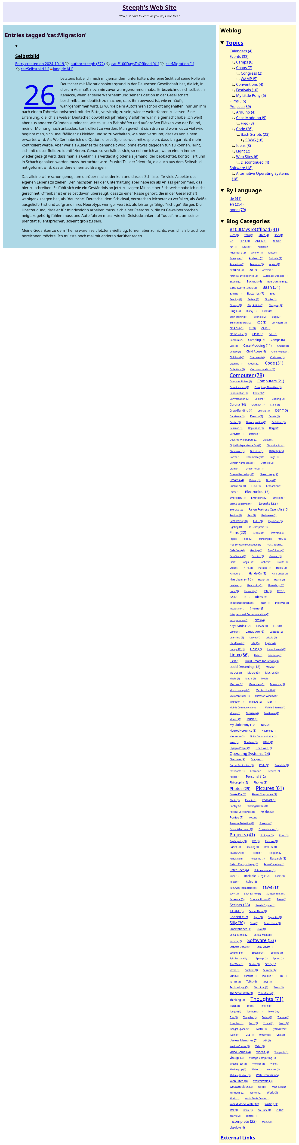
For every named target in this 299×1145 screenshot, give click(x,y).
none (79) (238, 209)
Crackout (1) (258, 404)
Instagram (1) (237, 608)
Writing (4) (271, 1104)
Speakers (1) (258, 952)
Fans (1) (251, 515)
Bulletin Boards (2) (240, 322)
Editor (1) (234, 492)
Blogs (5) (235, 311)
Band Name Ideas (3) (243, 288)
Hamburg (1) (236, 573)
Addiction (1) (264, 246)
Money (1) (235, 713)
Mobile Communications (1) (244, 707)
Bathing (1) (235, 293)
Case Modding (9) (251, 117)
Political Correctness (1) (242, 811)
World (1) (234, 1098)
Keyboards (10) (240, 626)
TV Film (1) (235, 981)
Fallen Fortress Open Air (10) (268, 509)
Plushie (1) (250, 800)
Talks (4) (251, 981)
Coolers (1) (260, 398)
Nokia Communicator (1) (263, 736)
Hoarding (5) (276, 585)
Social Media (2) (239, 934)
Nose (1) (234, 742)
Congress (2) (251, 73)
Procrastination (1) (268, 829)
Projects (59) (240, 106)
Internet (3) (257, 608)
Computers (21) (270, 381)
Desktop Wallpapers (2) (243, 439)
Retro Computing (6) (244, 864)
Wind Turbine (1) (280, 1086)
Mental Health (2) (266, 690)
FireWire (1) (258, 533)
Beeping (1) (236, 299)
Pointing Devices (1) (257, 806)
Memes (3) (236, 684)
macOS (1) (267, 1121)
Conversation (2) (239, 398)
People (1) (235, 776)
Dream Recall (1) (254, 468)
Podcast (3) (269, 800)
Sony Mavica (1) (265, 946)
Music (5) (252, 719)
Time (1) (249, 1005)
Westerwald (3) (262, 1081)
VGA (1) (267, 1040)
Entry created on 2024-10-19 (40, 63)
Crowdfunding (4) (241, 410)
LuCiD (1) (234, 661)
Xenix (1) (248, 1110)
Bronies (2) (260, 316)
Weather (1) (273, 1069)
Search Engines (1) (265, 905)
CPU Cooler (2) (238, 334)
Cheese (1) (235, 351)
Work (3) (272, 1092)
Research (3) (278, 858)
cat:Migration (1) (180, 63)
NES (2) (265, 724)
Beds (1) (274, 293)
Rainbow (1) (271, 841)
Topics (234, 42)
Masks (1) (235, 678)
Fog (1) (233, 538)
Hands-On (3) (257, 573)
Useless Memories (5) (243, 1040)
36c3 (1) (278, 235)
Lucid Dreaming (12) (245, 666)
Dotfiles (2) (267, 462)
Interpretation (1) (239, 620)
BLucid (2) (235, 281)
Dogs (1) (274, 457)
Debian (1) (235, 422)
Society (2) (236, 941)
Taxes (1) (266, 981)
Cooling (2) (278, 398)
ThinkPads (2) (266, 993)
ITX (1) (246, 597)
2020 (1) (248, 235)
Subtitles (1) (251, 970)
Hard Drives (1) (279, 573)
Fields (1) (258, 521)
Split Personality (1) (240, 958)
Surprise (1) (250, 975)
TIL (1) (283, 975)
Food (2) (247, 538)
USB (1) (250, 1034)
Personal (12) (256, 776)
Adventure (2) (238, 252)
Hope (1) (234, 591)
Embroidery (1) (238, 497)
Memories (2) (257, 684)
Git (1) (233, 562)
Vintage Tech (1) (238, 1063)
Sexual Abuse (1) (258, 911)
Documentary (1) (255, 457)
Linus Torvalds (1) (276, 649)
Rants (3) (235, 847)
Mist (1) (271, 701)
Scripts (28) (240, 904)
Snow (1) (261, 929)
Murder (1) (235, 719)
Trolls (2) (284, 1023)
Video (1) (260, 1046)
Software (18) (241, 167)
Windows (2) (237, 1092)
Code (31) (274, 363)
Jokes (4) (259, 620)
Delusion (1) (236, 428)
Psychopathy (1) (238, 841)
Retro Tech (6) (239, 870)
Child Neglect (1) (280, 351)
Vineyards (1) (281, 1052)
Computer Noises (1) (241, 381)
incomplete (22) (243, 1121)
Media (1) (266, 678)
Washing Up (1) (238, 1069)
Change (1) (283, 345)
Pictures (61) (270, 788)
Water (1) (256, 1069)
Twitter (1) (261, 1029)
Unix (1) (281, 1034)
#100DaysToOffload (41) (254, 229)
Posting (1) (254, 817)
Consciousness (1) (239, 387)
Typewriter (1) (279, 1029)
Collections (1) (237, 369)
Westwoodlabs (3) (241, 1087)
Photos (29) (240, 788)
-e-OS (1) (234, 235)
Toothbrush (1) (254, 1011)
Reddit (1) (258, 852)
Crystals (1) (264, 410)
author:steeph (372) (88, 63)
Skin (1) (254, 923)
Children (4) (257, 357)
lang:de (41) (63, 68)
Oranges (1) (257, 759)
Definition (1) (278, 422)
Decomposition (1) (256, 422)
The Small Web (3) (241, 993)
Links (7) (256, 649)
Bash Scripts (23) (255, 134)
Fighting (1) (236, 527)
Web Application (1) (240, 1075)
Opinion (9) (237, 759)
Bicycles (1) (270, 299)
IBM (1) (267, 591)
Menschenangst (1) (240, 690)
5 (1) (232, 241)
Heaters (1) (235, 585)
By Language (244, 190)
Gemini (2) (258, 556)
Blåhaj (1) (251, 311)
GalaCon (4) (237, 550)
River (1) (234, 876)
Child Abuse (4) (256, 351)
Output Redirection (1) (242, 765)
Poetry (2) (235, 806)
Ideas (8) (243, 145)
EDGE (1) (256, 486)
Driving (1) (254, 480)
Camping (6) (256, 340)
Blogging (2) (276, 305)
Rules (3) (251, 882)
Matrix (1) (250, 678)
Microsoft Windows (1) (267, 696)
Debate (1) (274, 416)
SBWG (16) (254, 140)
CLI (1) (252, 328)
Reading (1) (253, 847)
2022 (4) (264, 235)
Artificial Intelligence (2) (244, 275)
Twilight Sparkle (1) (240, 1029)
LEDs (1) (277, 626)
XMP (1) (234, 1110)
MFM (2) (270, 667)
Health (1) (263, 579)
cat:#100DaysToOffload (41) (135, 63)
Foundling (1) (265, 538)
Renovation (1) (237, 858)
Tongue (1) (235, 1011)
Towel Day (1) (275, 1011)
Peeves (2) (274, 771)
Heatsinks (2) (254, 585)
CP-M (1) (265, 328)
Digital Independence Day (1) (245, 445)
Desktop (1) (255, 433)
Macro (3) (253, 673)
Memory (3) (277, 684)
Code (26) (244, 128)
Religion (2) (275, 852)
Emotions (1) (280, 497)
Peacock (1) (256, 771)
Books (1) (267, 311)
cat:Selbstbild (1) (35, 68)
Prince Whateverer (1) (241, 829)
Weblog (230, 30)
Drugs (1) (271, 480)
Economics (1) (273, 486)
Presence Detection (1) (242, 823)
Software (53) (261, 940)
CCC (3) (261, 322)
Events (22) (268, 503)
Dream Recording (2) (242, 474)
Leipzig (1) (271, 637)
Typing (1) (235, 1034)
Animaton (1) (257, 264)
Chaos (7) (244, 67)
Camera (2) (236, 340)
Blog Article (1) (255, 305)
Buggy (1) (277, 316)
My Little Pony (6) (251, 95)
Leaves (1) (255, 637)
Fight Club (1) (275, 521)
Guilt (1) (234, 567)
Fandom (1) (236, 515)
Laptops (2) (276, 631)
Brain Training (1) (239, 316)
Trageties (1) (249, 1017)
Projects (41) (242, 834)
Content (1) (259, 393)
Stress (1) (235, 970)
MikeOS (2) (255, 701)
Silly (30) (237, 922)
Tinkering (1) (266, 1005)
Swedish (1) (268, 975)
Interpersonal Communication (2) (249, 614)
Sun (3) (234, 976)
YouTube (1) (264, 1110)
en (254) (237, 204)
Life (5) (255, 643)
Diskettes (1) (256, 451)
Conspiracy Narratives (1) (268, 387)
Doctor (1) (235, 457)
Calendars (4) (241, 51)
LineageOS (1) (237, 649)
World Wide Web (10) (244, 1104)
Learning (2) (237, 637)
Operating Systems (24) (250, 753)
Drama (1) (235, 468)
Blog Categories (248, 221)
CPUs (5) (257, 334)
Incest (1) (265, 602)
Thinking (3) (237, 1000)
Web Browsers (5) (267, 1075)
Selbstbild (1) (237, 911)
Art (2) (253, 270)
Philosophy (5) (239, 782)
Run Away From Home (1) (243, 887)
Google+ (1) (248, 562)
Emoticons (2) (259, 497)
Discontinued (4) (255, 162)
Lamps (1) (235, 631)
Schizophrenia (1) (275, 893)
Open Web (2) (264, 748)
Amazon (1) (274, 252)
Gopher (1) (265, 562)
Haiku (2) (281, 567)
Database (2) (237, 416)
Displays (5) (276, 451)
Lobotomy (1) (275, 655)
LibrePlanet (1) (237, 643)
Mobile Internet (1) (275, 707)
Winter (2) (255, 1092)
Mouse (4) (252, 713)
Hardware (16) (241, 579)
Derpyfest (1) (237, 433)
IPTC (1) (281, 591)
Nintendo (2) (237, 736)
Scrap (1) (281, 899)
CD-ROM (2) (237, 328)
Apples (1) (274, 264)
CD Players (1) (279, 322)
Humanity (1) (251, 591)
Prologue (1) (267, 835)
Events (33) (239, 56)
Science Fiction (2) (260, 899)
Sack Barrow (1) (252, 893)
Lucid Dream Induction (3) (262, 661)
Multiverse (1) (271, 713)
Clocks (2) (253, 363)
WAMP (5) (249, 78)
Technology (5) (239, 987)
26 (40, 94)
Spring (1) (278, 958)
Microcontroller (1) (240, 696)
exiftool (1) (251, 1115)
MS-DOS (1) (236, 672)
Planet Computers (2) (264, 794)
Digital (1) (268, 439)
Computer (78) (247, 375)
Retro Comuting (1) (274, 864)
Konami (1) (262, 626)
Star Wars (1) (236, 964)
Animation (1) (237, 264)
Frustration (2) (274, 544)
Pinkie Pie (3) (238, 794)
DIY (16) (281, 410)
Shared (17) (239, 916)
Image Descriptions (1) (242, 602)
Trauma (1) (283, 1017)
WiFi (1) (262, 1086)
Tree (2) (253, 1023)
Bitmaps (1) (236, 305)
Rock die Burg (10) (256, 876)
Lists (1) (258, 655)
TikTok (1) (235, 1005)
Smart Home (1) (272, 923)
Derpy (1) (274, 428)
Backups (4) (254, 281)
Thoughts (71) (266, 999)
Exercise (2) (236, 509)
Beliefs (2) (253, 299)
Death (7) (256, 416)
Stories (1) (254, 964)
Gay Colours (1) (276, 550)
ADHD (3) (261, 241)
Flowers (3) (277, 533)
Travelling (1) (237, 1023)
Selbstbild (27, 56)
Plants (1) (235, 800)
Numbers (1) (250, 742)
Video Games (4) (240, 1052)
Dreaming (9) (269, 474)
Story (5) (270, 964)
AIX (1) (233, 246)
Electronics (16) (257, 491)
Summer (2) (270, 970)
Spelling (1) (277, 952)
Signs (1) (258, 917)
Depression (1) (256, 428)
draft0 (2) (235, 1115)
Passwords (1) (237, 771)
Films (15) (238, 101)
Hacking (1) (264, 567)
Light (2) (243, 151)
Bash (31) (271, 287)
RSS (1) (256, 841)
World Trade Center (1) (257, 1098)
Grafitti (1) (282, 562)
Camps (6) (244, 62)
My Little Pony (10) (243, 725)
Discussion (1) (237, 451)
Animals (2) (275, 258)
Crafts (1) (275, 404)
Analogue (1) (236, 258)
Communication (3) (262, 369)
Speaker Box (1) (238, 952)
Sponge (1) (262, 958)
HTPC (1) (248, 567)
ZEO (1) (280, 1110)
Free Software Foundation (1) (245, 544)
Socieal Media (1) (263, 934)
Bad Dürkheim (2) (277, 281)
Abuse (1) (247, 246)
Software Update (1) (240, 946)
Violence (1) (258, 1063)
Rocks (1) (280, 876)
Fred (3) (247, 123)
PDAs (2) (264, 765)
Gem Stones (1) (238, 556)
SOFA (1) (234, 893)
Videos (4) (262, 1052)
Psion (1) (283, 835)
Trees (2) (268, 1023)
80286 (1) (245, 241)
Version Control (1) (240, 1046)
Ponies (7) (236, 817)
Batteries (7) (255, 293)
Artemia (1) (268, 270)
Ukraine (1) (265, 1034)
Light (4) (270, 643)
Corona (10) (238, 404)
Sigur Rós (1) (275, 917)
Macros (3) (272, 673)
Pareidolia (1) (282, 765)
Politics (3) (267, 812)
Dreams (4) (237, 480)
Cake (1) (273, 334)
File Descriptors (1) (257, 527)
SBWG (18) (271, 887)
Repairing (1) (258, 858)
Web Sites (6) (247, 156)
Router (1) (235, 881)
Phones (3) (260, 782)
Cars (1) (234, 345)
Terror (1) (279, 987)
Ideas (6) (261, 597)
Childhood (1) (237, 357)
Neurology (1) (269, 730)
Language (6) (255, 631)
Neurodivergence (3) (243, 731)
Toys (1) (234, 1017)
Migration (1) (237, 701)
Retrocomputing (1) (264, 870)
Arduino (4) (245, 112)
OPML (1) (268, 742)
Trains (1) (267, 1017)
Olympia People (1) (240, 748)
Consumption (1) (239, 393)
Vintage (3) (237, 1058)
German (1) (275, 556)
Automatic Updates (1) (275, 275)
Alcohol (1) (257, 252)
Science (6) (237, 899)
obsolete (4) (237, 1127)
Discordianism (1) (276, 445)
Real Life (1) (270, 847)
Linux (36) (239, 654)
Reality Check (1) (238, 852)
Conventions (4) (249, 84)
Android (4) (256, 258)
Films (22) (238, 532)
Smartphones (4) (240, 929)
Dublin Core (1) (238, 486)
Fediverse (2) (268, 515)
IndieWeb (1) (282, 602)
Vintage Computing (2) (262, 1057)
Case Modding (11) (257, 345)
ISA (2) (233, 597)
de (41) (235, 198)
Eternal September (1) (241, 503)
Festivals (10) (247, 89)
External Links (237, 1137)
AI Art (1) (277, 241)
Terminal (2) (261, 987)
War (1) (274, 1063)
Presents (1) (265, 823)
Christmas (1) (277, 357)
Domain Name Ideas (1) (242, 462)
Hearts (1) (279, 579)
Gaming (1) (256, 550)
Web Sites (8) (239, 1081)
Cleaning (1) (236, 363)
